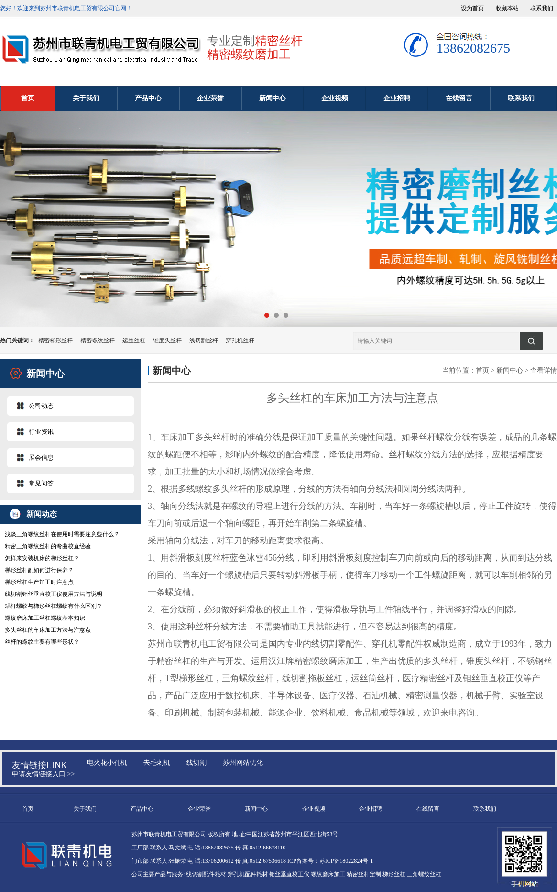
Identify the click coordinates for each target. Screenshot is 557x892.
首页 (27, 98)
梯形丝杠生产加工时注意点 (39, 582)
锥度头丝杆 (167, 340)
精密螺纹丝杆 (97, 340)
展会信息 (41, 457)
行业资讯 (41, 431)
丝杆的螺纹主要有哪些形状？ (42, 642)
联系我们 (541, 8)
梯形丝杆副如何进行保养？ (39, 570)
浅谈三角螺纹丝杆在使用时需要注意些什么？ (62, 534)
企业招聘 (396, 98)
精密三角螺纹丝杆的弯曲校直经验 (48, 546)
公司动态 (41, 405)
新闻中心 (272, 98)
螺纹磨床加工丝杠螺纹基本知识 (45, 618)
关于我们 (86, 98)
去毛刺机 (156, 762)
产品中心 (148, 98)
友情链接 (29, 765)
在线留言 (459, 98)
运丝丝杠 (133, 340)
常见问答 (41, 483)
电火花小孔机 (107, 762)
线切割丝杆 (203, 340)
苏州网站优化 (243, 762)
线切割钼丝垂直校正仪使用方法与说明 (53, 594)
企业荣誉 (210, 98)
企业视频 (334, 98)
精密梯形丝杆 (55, 340)
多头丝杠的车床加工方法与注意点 (48, 630)
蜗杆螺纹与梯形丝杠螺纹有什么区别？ (53, 606)
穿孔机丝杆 (240, 340)
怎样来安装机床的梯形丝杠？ (42, 558)
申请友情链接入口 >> (43, 774)
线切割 (196, 762)
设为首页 (472, 8)
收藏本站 (507, 8)
